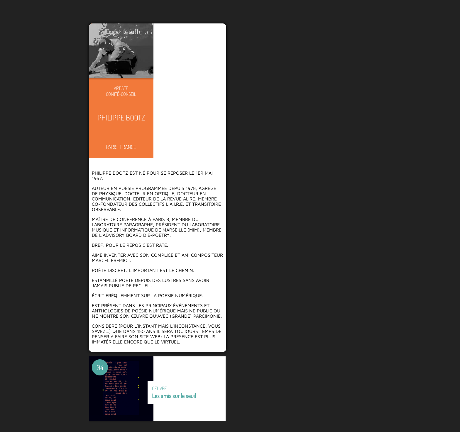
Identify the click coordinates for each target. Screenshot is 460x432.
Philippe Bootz (121, 117)
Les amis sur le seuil (174, 395)
